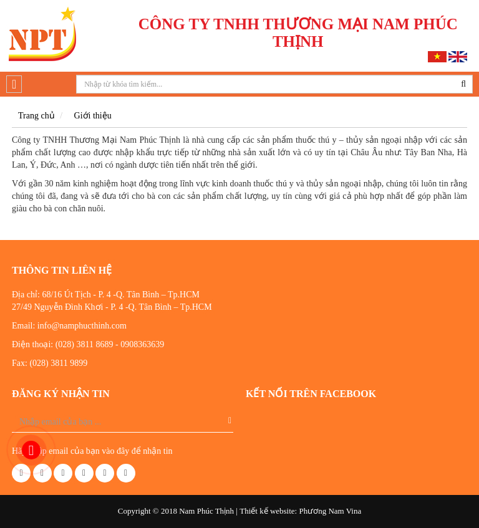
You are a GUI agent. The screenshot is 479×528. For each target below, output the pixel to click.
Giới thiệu (93, 115)
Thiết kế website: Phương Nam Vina (300, 511)
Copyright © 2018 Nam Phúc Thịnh (176, 511)
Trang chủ (36, 115)
